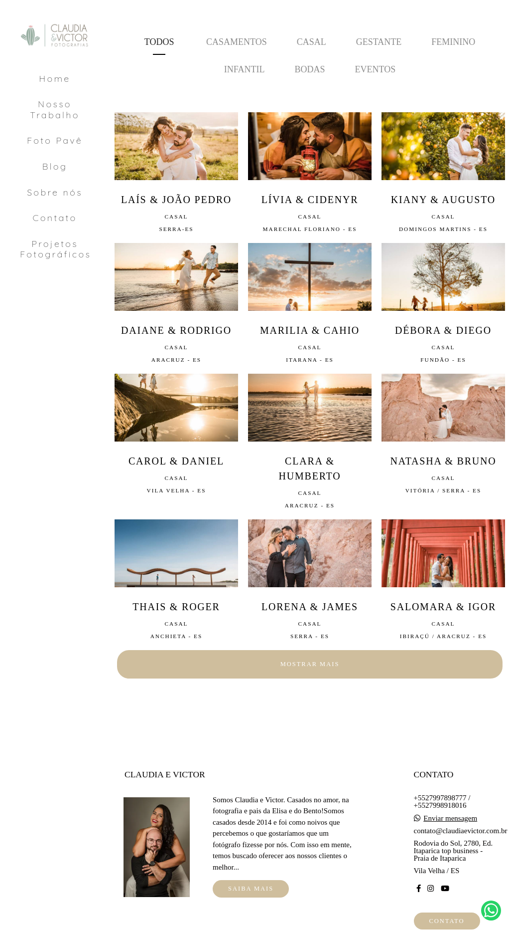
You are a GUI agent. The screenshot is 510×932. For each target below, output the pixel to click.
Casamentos (236, 42)
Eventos (375, 69)
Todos (159, 42)
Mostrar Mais (310, 664)
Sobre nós (55, 192)
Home (54, 78)
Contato (55, 218)
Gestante (379, 42)
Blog (54, 166)
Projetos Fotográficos (55, 249)
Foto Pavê (55, 140)
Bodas (309, 69)
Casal (311, 42)
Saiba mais (250, 888)
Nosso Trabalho (55, 109)
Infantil (244, 69)
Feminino (453, 42)
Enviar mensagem (450, 818)
